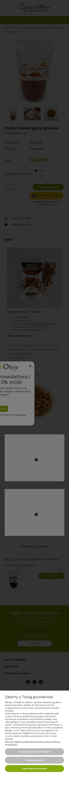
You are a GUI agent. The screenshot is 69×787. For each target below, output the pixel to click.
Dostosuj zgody (35, 760)
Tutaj (16, 730)
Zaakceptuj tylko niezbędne (34, 751)
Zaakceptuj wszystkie (34, 768)
